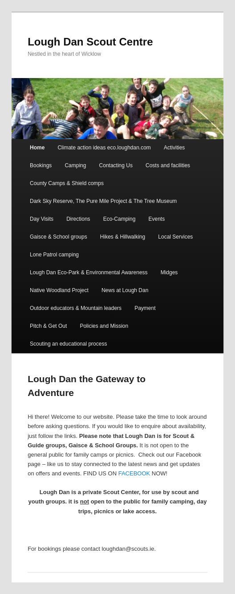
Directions (78, 219)
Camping (75, 165)
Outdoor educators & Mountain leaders (76, 308)
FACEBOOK (134, 473)
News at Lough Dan (124, 290)
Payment (144, 308)
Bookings (41, 165)
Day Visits (41, 219)
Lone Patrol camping (54, 255)
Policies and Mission (104, 326)
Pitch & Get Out (48, 326)
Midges (169, 272)
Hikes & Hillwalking (122, 237)
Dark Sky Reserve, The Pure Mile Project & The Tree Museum (103, 201)
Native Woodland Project (59, 290)
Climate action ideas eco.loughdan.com (103, 147)
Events (156, 219)
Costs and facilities (168, 165)
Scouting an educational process (68, 344)
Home (37, 147)
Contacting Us (116, 165)
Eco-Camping (119, 219)
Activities (174, 147)
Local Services (175, 237)
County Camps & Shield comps (67, 183)
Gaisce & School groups (58, 237)
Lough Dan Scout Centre (90, 42)
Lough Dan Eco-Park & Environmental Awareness (89, 272)
